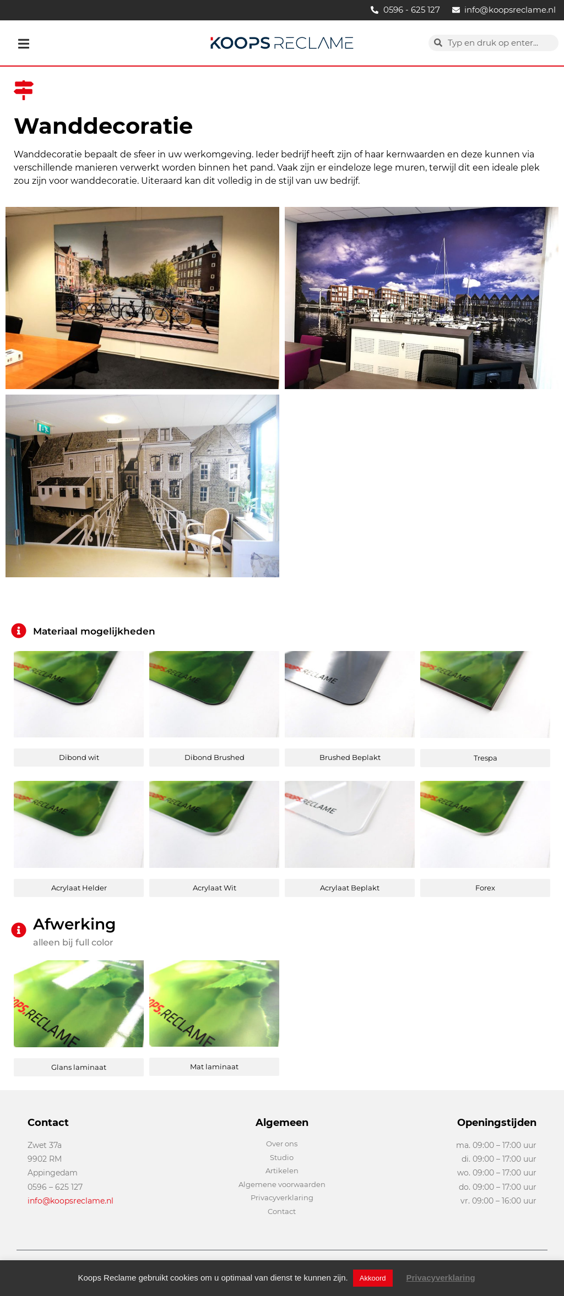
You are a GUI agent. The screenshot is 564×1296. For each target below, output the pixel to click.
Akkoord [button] (373, 1278)
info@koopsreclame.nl (70, 1201)
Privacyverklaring (440, 1277)
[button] (24, 43)
